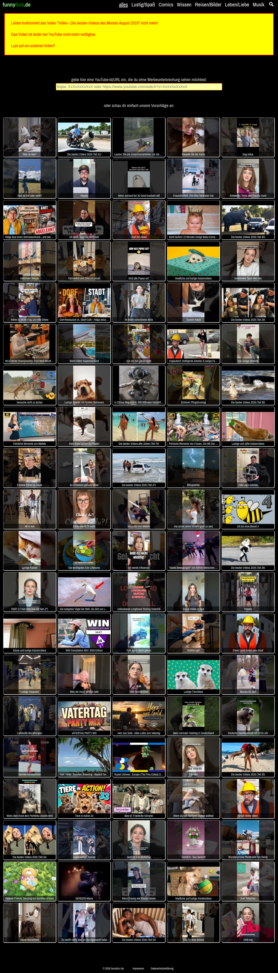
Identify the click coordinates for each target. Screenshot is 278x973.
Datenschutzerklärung (162, 968)
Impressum (138, 968)
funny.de (16, 4)
